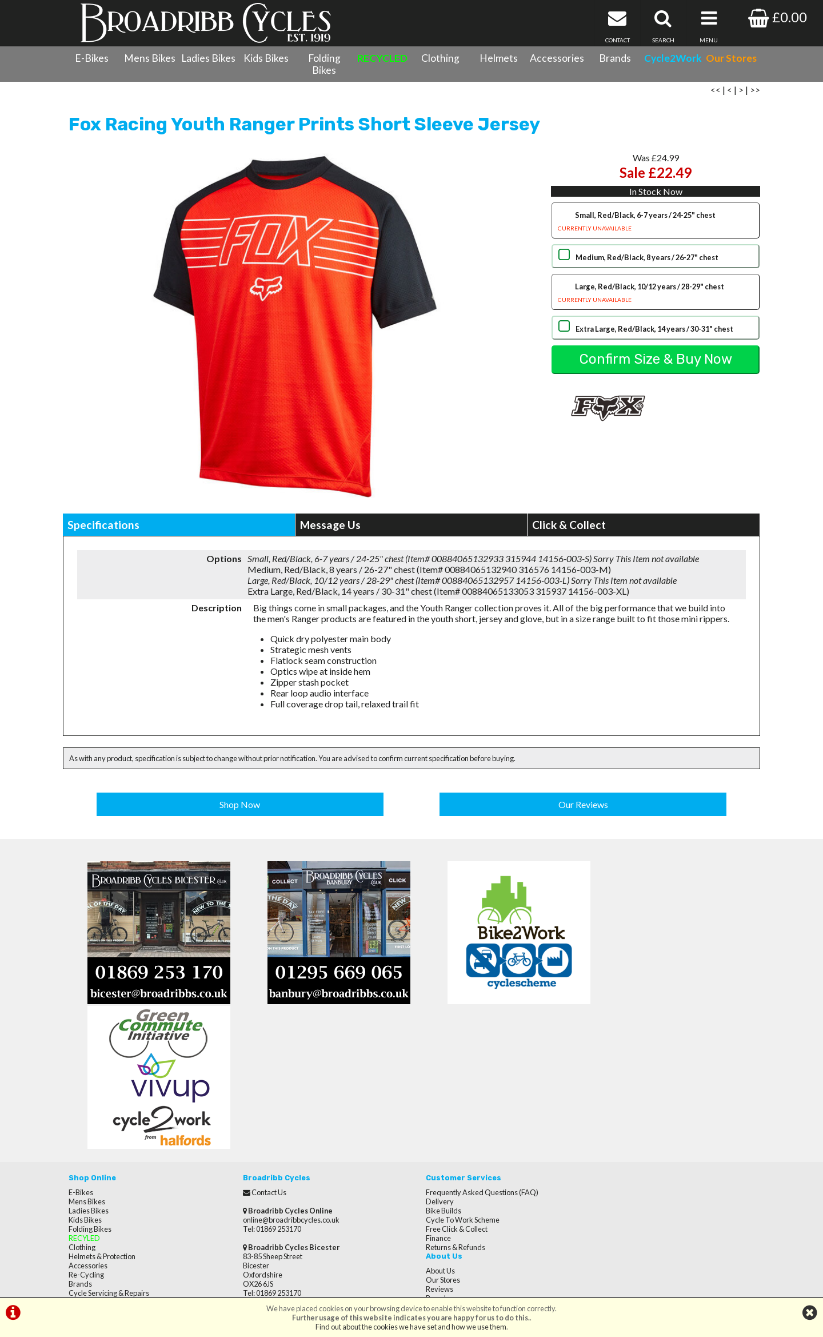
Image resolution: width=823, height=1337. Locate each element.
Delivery (431, 1060)
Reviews (605, 1069)
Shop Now (240, 807)
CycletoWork (90, 1188)
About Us (606, 1051)
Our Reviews (583, 807)
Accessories (557, 58)
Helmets (499, 58)
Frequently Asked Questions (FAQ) (473, 1051)
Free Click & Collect (448, 1087)
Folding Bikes (324, 64)
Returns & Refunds (447, 1106)
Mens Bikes (149, 58)
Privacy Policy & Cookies (107, 1179)
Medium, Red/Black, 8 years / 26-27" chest (646, 260)
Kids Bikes (266, 58)
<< (715, 92)
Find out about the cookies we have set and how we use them (410, 1326)
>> (755, 92)
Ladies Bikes (208, 58)
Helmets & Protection (102, 1115)
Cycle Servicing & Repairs (109, 1151)
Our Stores (86, 1197)
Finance (429, 1096)
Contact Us (86, 1160)
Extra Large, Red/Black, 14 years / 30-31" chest (654, 332)
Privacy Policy (614, 1106)
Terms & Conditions (100, 1170)
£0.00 (777, 17)
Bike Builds (435, 1069)
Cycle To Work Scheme (454, 1078)
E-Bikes (92, 58)
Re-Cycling (86, 1133)
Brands (615, 58)
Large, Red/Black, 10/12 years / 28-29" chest (655, 297)
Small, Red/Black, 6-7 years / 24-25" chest (655, 226)
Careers (605, 1087)
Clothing (440, 58)
